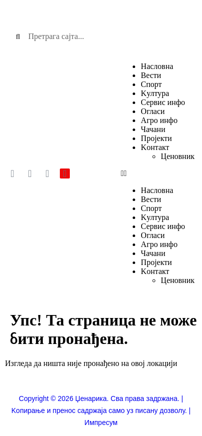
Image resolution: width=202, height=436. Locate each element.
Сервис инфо (163, 102)
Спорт (151, 84)
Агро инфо (159, 120)
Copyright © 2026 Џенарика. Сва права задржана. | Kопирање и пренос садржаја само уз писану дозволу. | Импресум (101, 410)
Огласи (153, 111)
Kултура (155, 93)
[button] (158, 173)
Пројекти (156, 138)
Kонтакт (155, 147)
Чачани (153, 129)
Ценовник (178, 156)
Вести (151, 75)
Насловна (157, 66)
